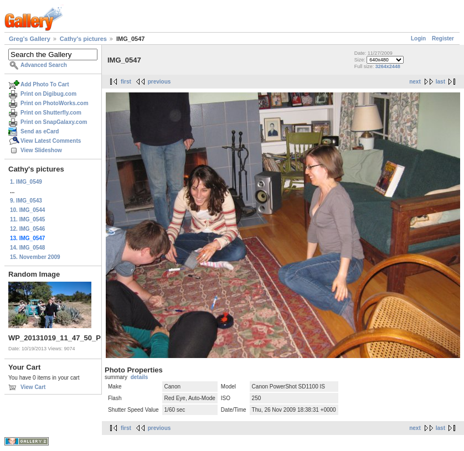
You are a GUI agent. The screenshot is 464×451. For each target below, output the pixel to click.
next (415, 82)
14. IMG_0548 (27, 248)
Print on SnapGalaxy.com (53, 122)
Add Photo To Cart (44, 84)
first (126, 82)
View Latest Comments (50, 141)
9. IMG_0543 (26, 201)
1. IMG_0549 (26, 182)
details (139, 377)
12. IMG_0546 (27, 229)
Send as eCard (39, 131)
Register (443, 38)
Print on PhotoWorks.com (54, 103)
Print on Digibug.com (48, 94)
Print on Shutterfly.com (50, 113)
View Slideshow (41, 150)
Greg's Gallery (29, 38)
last (440, 82)
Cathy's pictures (83, 38)
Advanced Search (43, 65)
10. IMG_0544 (27, 210)
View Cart (32, 387)
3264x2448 (387, 66)
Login (418, 38)
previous (159, 82)
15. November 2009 (35, 257)
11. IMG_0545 (27, 219)
